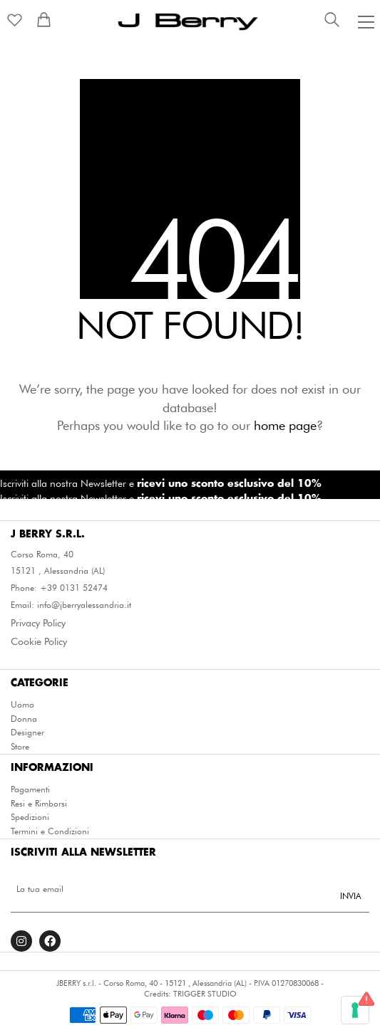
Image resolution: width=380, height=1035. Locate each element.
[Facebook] (50, 941)
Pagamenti (30, 789)
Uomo (22, 705)
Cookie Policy (39, 641)
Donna (24, 719)
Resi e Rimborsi (39, 804)
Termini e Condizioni (50, 831)
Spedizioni (30, 817)
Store (20, 747)
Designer (27, 732)
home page (285, 425)
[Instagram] (21, 941)
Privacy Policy (38, 623)
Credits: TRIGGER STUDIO (190, 994)
